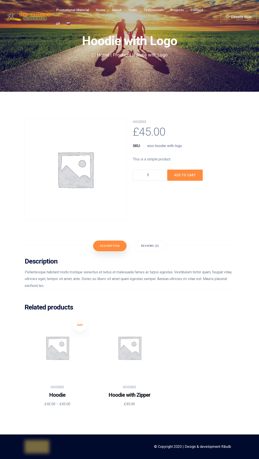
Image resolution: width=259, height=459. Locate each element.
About (116, 10)
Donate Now (239, 17)
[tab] (110, 246)
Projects (177, 10)
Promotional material (72, 10)
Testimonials (154, 10)
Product (121, 55)
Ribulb (226, 446)
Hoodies (139, 122)
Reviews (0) (150, 245)
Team (132, 10)
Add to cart (185, 175)
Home (100, 10)
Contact (196, 10)
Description (110, 245)
